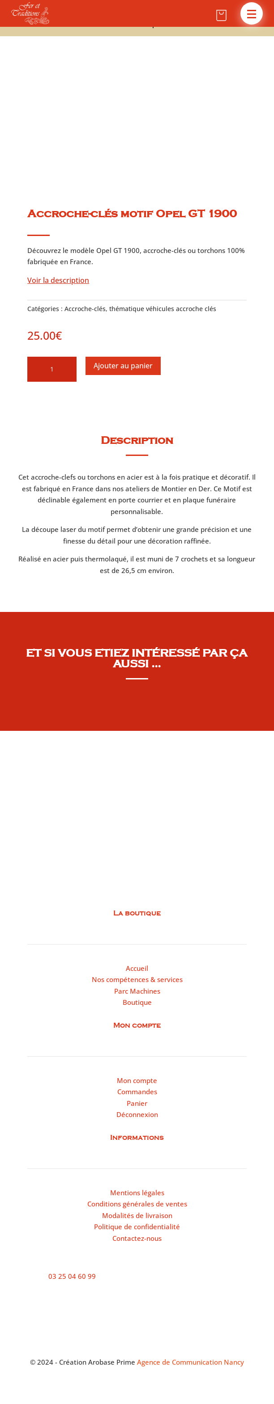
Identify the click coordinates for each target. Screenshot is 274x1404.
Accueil (137, 968)
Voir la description (58, 280)
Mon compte (137, 1080)
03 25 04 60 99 (72, 1276)
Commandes (137, 1091)
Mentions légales (137, 1192)
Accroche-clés (85, 308)
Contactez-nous (137, 1238)
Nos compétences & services (137, 979)
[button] (251, 13)
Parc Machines (137, 991)
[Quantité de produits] (52, 369)
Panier (137, 1103)
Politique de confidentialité (137, 1226)
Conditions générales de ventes (137, 1203)
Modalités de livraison (137, 1215)
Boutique (137, 1002)
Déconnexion (137, 1114)
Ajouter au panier (123, 366)
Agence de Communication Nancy (190, 1362)
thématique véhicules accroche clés (162, 308)
